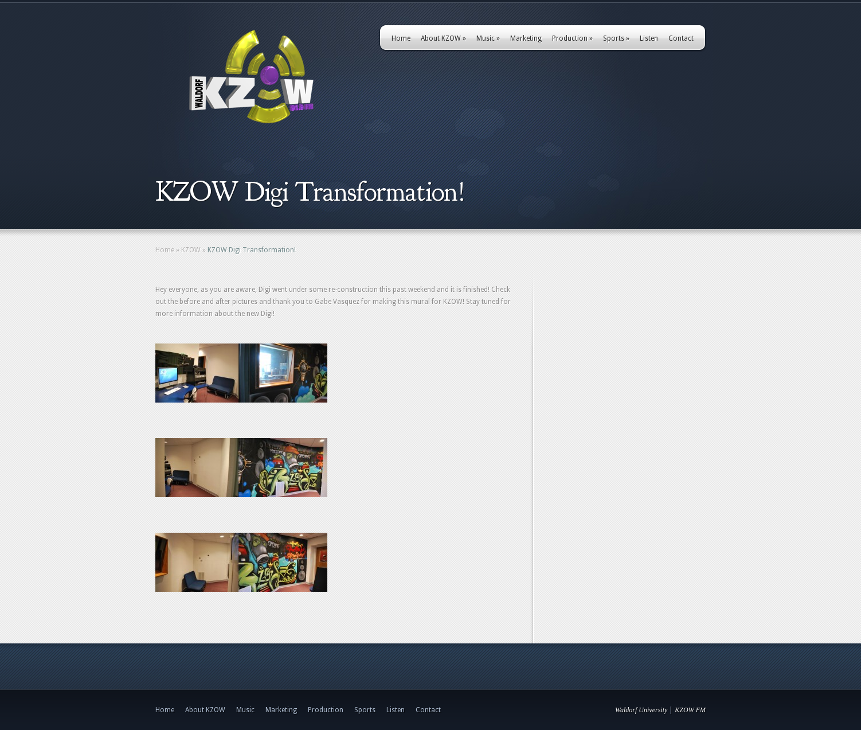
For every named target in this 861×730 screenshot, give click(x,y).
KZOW (191, 250)
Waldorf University (641, 710)
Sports (616, 38)
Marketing (526, 38)
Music (488, 38)
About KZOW (443, 38)
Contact (681, 38)
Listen (649, 38)
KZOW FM (690, 710)
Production (572, 38)
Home (401, 38)
